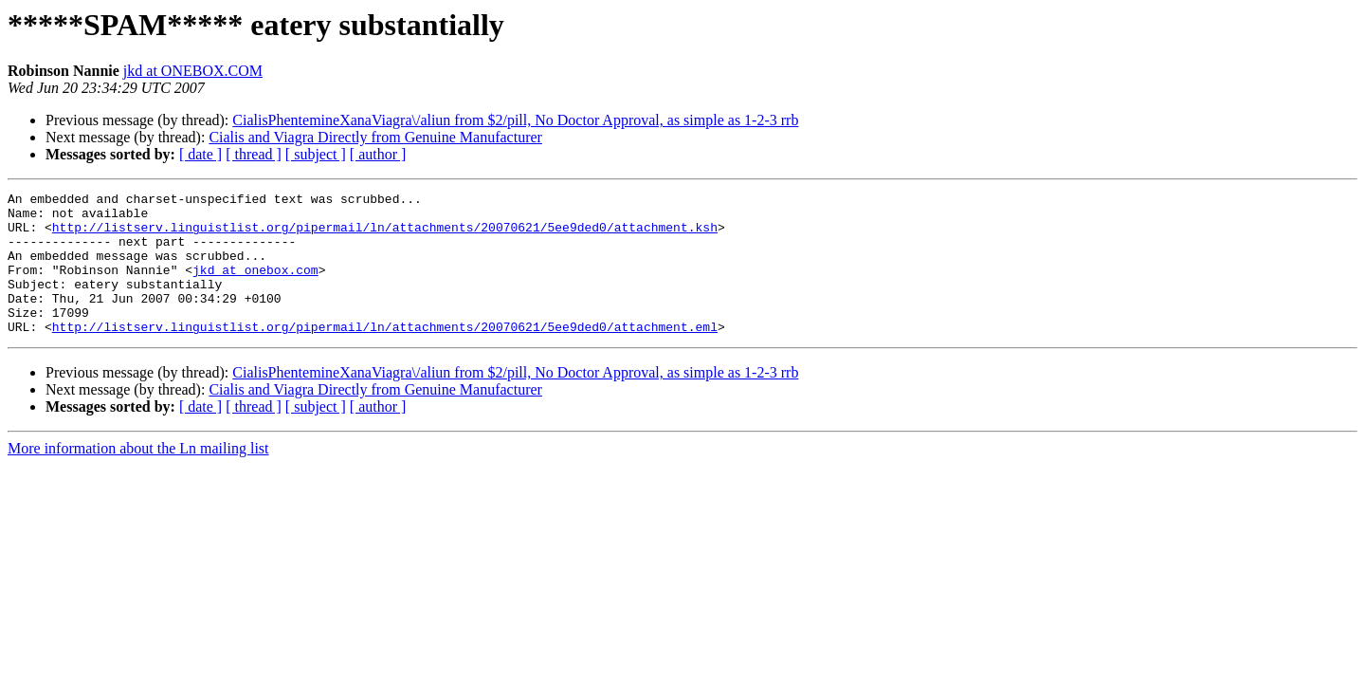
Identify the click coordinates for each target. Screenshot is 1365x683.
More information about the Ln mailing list (138, 477)
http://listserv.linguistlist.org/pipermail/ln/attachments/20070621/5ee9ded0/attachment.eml (385, 354)
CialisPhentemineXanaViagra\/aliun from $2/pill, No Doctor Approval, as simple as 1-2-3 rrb (515, 120)
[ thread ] (254, 154)
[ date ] (200, 154)
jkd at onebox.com (255, 286)
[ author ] (378, 154)
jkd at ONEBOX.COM (193, 71)
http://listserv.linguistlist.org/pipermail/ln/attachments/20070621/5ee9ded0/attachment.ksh (385, 235)
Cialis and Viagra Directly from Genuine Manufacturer (375, 137)
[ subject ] (315, 154)
